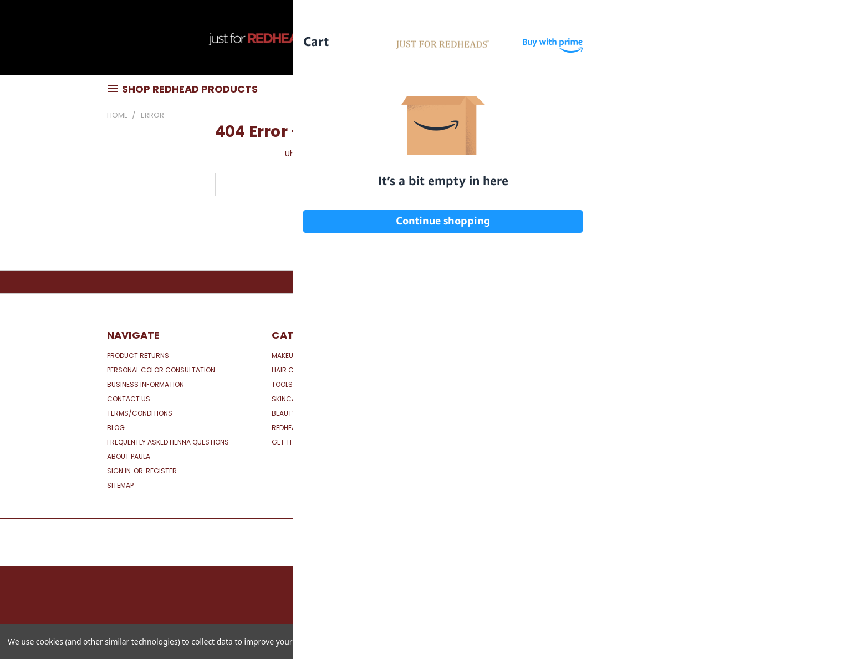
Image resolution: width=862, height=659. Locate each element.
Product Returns (138, 355)
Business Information (145, 384)
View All (451, 370)
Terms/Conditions (139, 413)
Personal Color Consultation (161, 370)
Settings (671, 641)
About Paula (128, 456)
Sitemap (120, 485)
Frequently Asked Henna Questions (168, 442)
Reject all (729, 641)
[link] (678, 402)
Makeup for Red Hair (306, 355)
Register (161, 471)
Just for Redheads (470, 355)
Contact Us (128, 398)
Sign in (119, 471)
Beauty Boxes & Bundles (313, 413)
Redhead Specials (302, 427)
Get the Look (294, 442)
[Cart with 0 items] (752, 40)
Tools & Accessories (310, 384)
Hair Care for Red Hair (311, 370)
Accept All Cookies (807, 641)
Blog (116, 427)
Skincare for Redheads (312, 398)
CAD (725, 40)
